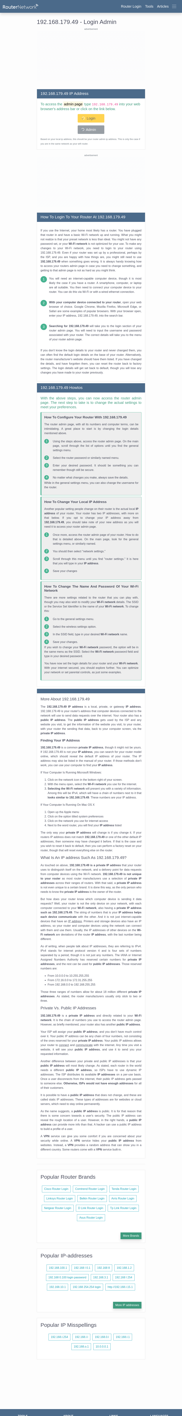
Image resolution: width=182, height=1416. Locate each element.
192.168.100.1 (58, 1267)
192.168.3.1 (100, 1277)
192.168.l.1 (123, 1336)
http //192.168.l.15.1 (120, 1286)
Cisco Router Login (56, 1188)
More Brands (131, 1235)
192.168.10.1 (57, 1286)
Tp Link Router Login (123, 1208)
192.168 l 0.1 (82, 1267)
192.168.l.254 (59, 1336)
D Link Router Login (90, 1208)
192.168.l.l (81, 1336)
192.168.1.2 (124, 1267)
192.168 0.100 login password (67, 1277)
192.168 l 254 (123, 1277)
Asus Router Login (91, 1217)
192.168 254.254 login (87, 1286)
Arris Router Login (122, 1198)
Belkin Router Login (92, 1198)
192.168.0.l (102, 1336)
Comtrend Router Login (90, 1188)
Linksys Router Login (59, 1198)
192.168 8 (103, 1267)
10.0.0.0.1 (102, 1346)
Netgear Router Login (57, 1208)
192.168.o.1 (81, 1346)
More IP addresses (127, 1305)
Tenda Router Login (124, 1188)
